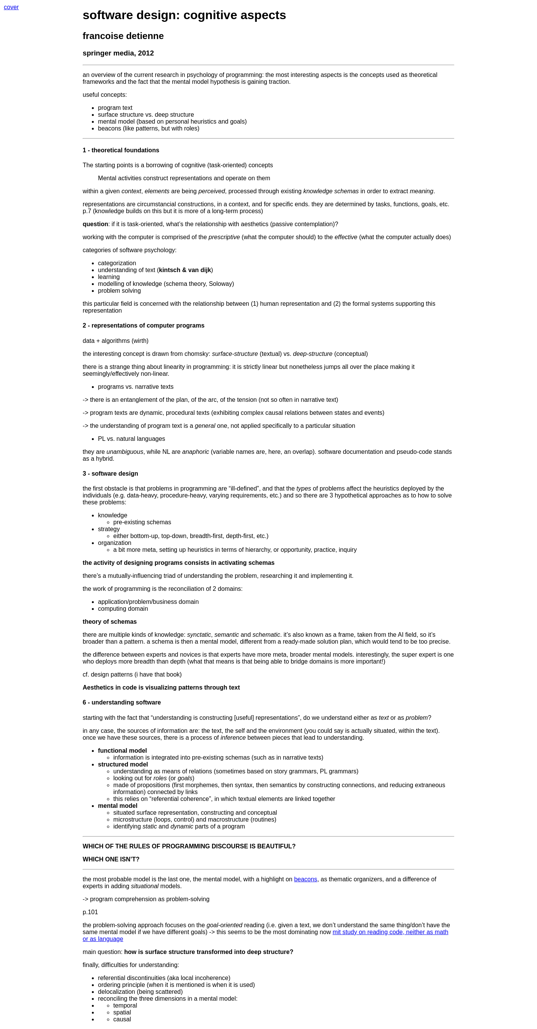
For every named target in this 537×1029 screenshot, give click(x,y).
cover (11, 7)
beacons (305, 879)
